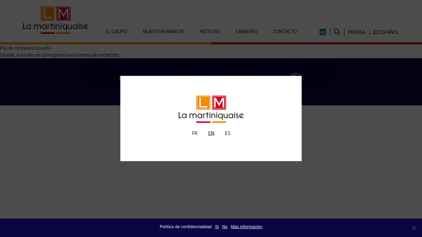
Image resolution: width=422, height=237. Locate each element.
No (225, 226)
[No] (413, 227)
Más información (246, 226)
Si (217, 226)
